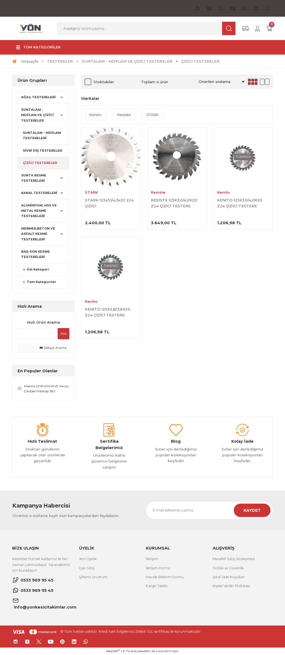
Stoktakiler (104, 82)
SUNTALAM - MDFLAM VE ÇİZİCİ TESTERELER (37, 115)
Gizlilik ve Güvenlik (228, 568)
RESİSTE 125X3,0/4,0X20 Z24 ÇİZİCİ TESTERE (174, 203)
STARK (91, 192)
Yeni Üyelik (88, 559)
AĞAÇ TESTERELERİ (38, 97)
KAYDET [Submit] (252, 510)
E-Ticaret (130, 651)
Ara (63, 333)
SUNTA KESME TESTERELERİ (33, 178)
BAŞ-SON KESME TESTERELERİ (35, 254)
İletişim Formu (158, 568)
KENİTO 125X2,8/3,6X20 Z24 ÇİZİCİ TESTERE (107, 312)
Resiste (158, 192)
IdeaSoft (113, 651)
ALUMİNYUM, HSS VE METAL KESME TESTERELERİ (39, 210)
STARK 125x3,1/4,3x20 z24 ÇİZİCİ (109, 203)
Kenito (223, 192)
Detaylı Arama (53, 348)
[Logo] (31, 28)
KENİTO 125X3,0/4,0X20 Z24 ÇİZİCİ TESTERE (239, 203)
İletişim (152, 559)
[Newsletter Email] (209, 510)
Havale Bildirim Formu (165, 577)
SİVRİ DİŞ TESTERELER (42, 150)
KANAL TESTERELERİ (39, 193)
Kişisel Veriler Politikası (231, 586)
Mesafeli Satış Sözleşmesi (234, 559)
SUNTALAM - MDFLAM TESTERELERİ (42, 135)
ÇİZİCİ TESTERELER (200, 61)
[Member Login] (257, 28)
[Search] (146, 28)
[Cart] (269, 28)
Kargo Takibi (157, 586)
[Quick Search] (36, 333)
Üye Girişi (87, 568)
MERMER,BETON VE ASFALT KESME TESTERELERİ (38, 233)
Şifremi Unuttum (93, 577)
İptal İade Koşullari (229, 577)
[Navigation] (37, 47)
